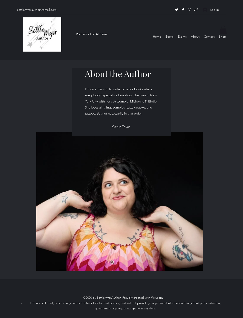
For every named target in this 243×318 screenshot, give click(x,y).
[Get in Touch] (121, 127)
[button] (223, 30)
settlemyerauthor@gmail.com (37, 10)
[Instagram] (189, 10)
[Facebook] (183, 10)
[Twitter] (176, 10)
